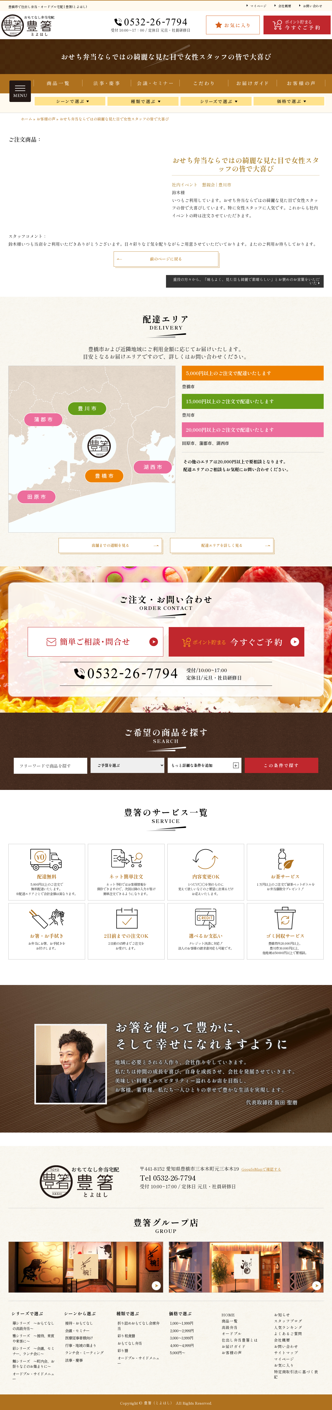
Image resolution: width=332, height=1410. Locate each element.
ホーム (26, 119)
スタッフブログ (288, 1327)
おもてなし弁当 (129, 1350)
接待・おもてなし (79, 1329)
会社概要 (284, 5)
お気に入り (284, 1372)
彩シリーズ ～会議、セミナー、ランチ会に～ (33, 1357)
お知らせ (282, 1321)
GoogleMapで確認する (268, 1174)
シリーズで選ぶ (215, 103)
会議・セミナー (155, 83)
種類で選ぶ (142, 103)
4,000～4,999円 (182, 1352)
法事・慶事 (73, 1366)
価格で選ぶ (289, 103)
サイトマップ (286, 1359)
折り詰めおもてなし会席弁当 (106, 83)
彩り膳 (122, 1357)
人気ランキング (288, 1334)
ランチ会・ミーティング (84, 1359)
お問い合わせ (312, 5)
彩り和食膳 (126, 1342)
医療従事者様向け (79, 1344)
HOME (228, 1321)
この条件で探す (281, 772)
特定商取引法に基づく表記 (296, 1381)
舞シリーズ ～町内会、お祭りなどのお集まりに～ (33, 1370)
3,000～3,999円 (181, 1344)
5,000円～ (177, 1359)
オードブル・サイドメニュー (33, 1383)
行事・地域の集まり (80, 1352)
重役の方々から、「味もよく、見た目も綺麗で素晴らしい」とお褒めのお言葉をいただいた (246, 284)
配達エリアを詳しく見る (222, 550)
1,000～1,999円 (181, 1329)
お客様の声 (301, 83)
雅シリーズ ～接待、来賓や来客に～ (33, 1345)
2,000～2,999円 (182, 1337)
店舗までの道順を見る (110, 550)
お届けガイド (252, 83)
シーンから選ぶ (70, 103)
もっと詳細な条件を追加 (205, 771)
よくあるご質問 (288, 1340)
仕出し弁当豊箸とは (203, 83)
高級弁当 (230, 1334)
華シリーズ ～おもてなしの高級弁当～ (33, 1332)
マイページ (258, 5)
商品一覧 (58, 83)
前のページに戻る (166, 261)
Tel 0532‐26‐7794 (169, 1184)
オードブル (232, 1340)
